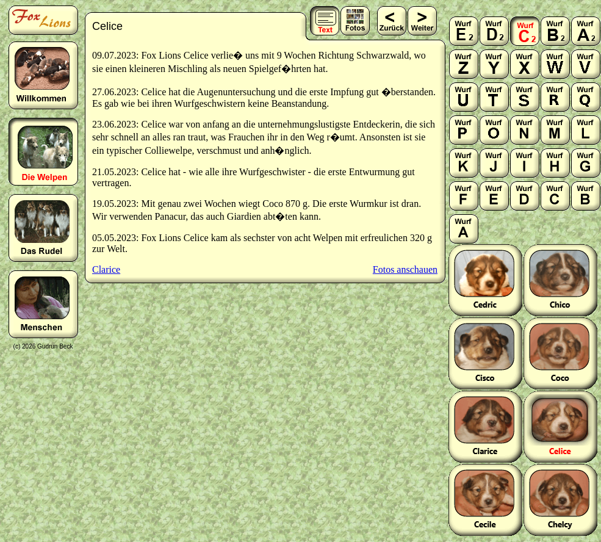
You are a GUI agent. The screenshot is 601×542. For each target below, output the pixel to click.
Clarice (106, 269)
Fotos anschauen (405, 269)
